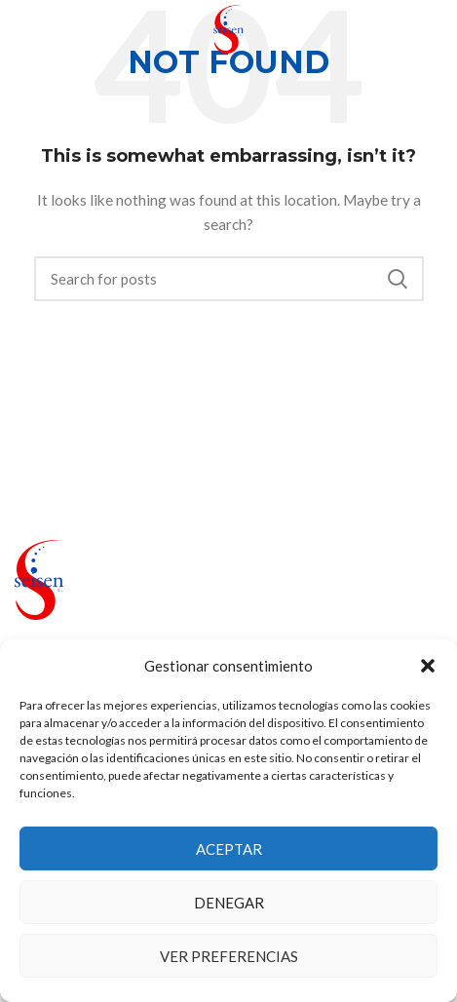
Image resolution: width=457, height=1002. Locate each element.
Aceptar (229, 849)
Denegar (229, 902)
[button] (428, 665)
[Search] (229, 278)
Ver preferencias (229, 956)
